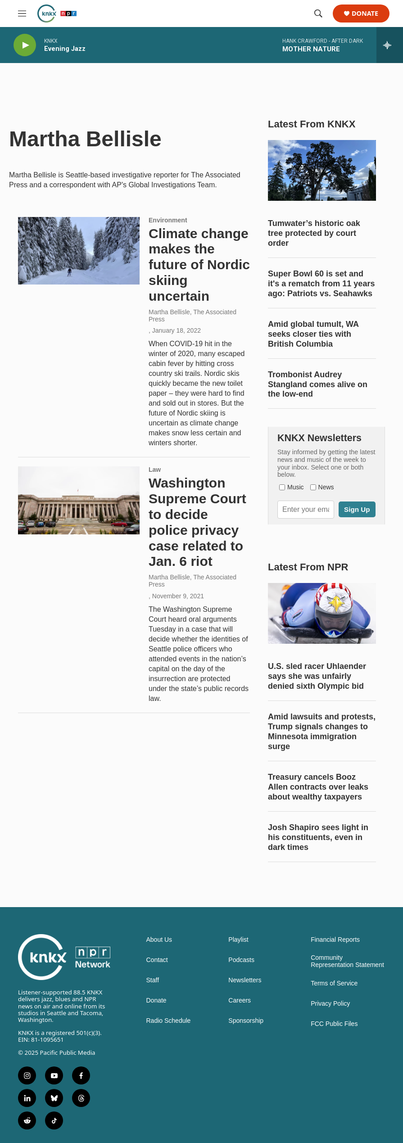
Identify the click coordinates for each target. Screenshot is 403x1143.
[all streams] (389, 45)
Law (155, 469)
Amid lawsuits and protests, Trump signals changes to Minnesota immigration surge (322, 731)
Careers (239, 1000)
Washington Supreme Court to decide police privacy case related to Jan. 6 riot (197, 522)
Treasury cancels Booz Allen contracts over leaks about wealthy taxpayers (318, 787)
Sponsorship (245, 1020)
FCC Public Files (334, 1024)
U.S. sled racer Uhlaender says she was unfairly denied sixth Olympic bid (317, 676)
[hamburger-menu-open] (22, 14)
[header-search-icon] (318, 13)
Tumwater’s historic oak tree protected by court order (314, 233)
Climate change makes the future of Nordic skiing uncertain (199, 264)
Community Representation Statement (347, 961)
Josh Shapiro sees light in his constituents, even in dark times (318, 837)
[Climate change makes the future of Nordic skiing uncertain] (79, 251)
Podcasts (241, 960)
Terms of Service (334, 983)
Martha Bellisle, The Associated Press (192, 315)
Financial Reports (335, 939)
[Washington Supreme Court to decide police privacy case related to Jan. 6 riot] (79, 500)
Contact (157, 960)
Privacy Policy (330, 1003)
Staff (152, 980)
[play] (25, 45)
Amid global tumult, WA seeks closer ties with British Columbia (313, 334)
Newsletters (244, 980)
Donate (365, 14)
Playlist (238, 939)
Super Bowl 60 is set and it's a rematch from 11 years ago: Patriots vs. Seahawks (321, 283)
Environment (168, 220)
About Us (159, 939)
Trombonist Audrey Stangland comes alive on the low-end (317, 384)
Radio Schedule (168, 1020)
